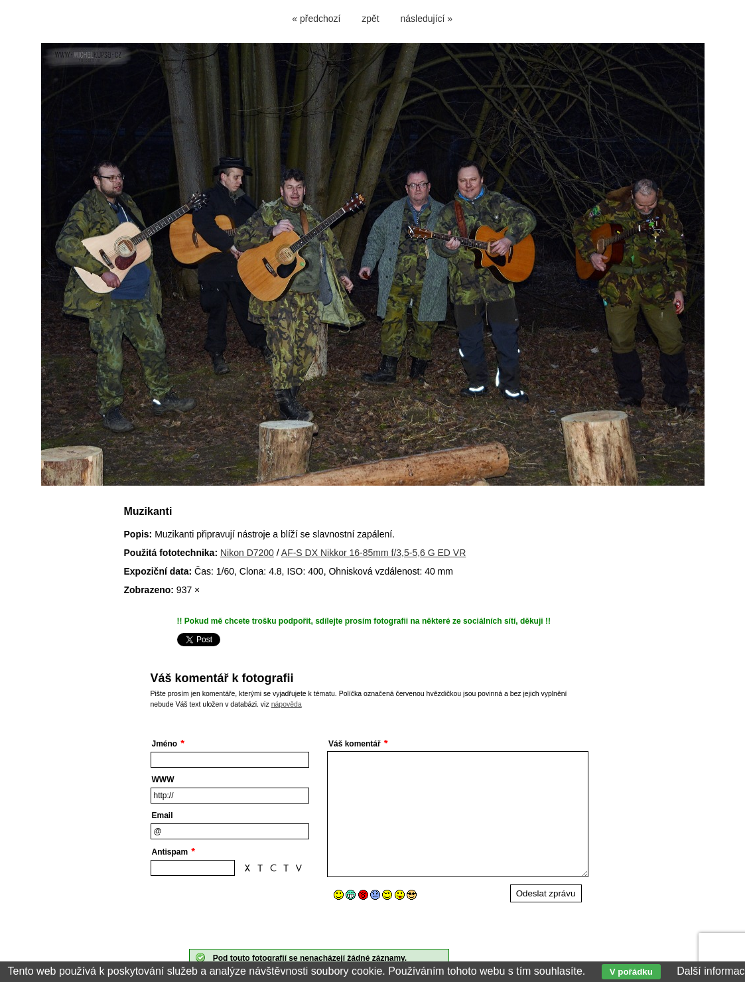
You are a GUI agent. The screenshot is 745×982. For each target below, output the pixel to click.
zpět (370, 18)
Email (162, 815)
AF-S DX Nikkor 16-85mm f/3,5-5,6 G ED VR (373, 552)
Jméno (165, 743)
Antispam (170, 852)
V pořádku (631, 972)
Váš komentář (354, 743)
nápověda (286, 704)
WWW (163, 779)
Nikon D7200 (247, 552)
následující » (427, 18)
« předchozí (316, 18)
